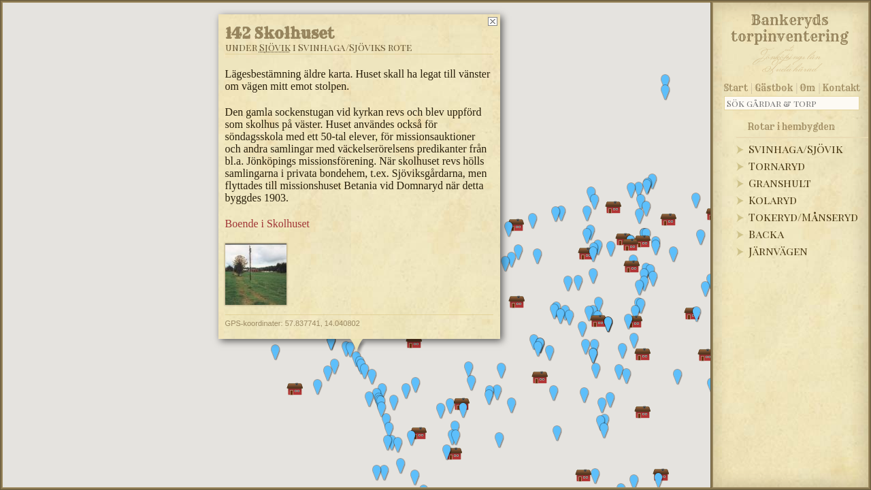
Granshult (780, 183)
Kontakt (841, 87)
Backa (766, 234)
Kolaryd (773, 200)
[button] (389, 430)
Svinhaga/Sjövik (796, 149)
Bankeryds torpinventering (790, 25)
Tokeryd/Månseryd (803, 217)
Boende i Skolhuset (267, 223)
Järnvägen (778, 251)
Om (807, 87)
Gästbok (774, 87)
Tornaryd (777, 166)
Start (736, 87)
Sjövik (275, 47)
